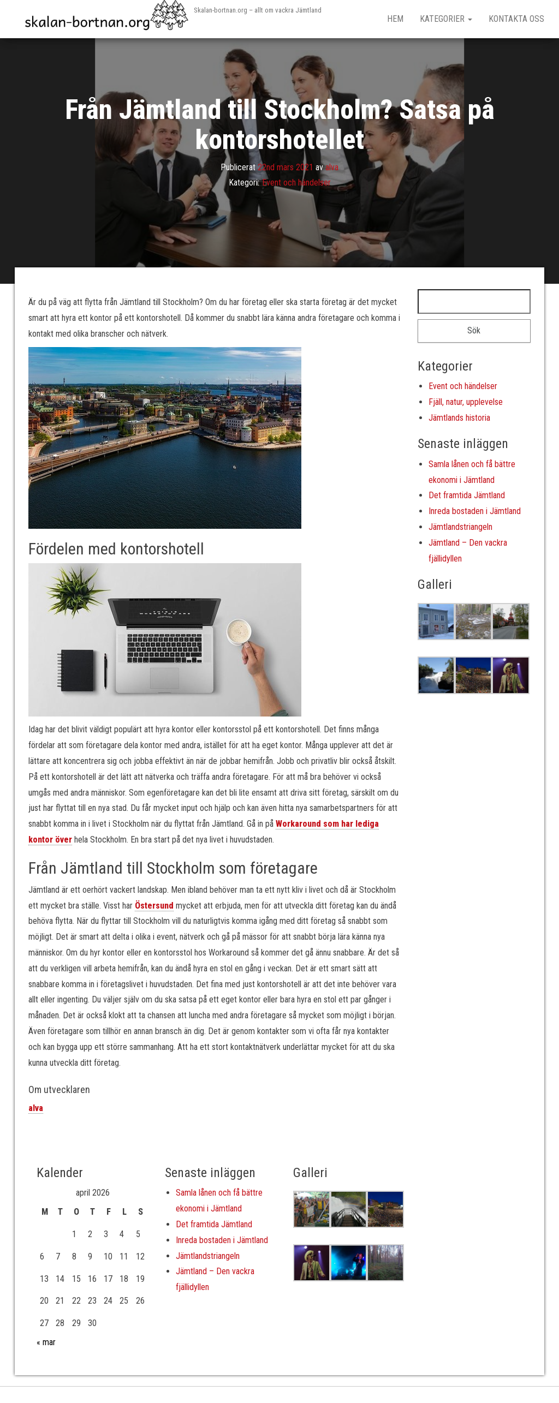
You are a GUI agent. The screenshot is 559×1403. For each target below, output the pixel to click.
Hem (395, 19)
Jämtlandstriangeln (460, 527)
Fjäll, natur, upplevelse (466, 402)
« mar (46, 1342)
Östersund (154, 905)
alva (331, 167)
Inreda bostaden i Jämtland (475, 511)
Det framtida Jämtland (467, 495)
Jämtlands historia (459, 418)
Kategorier (446, 19)
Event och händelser (296, 183)
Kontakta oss (516, 19)
